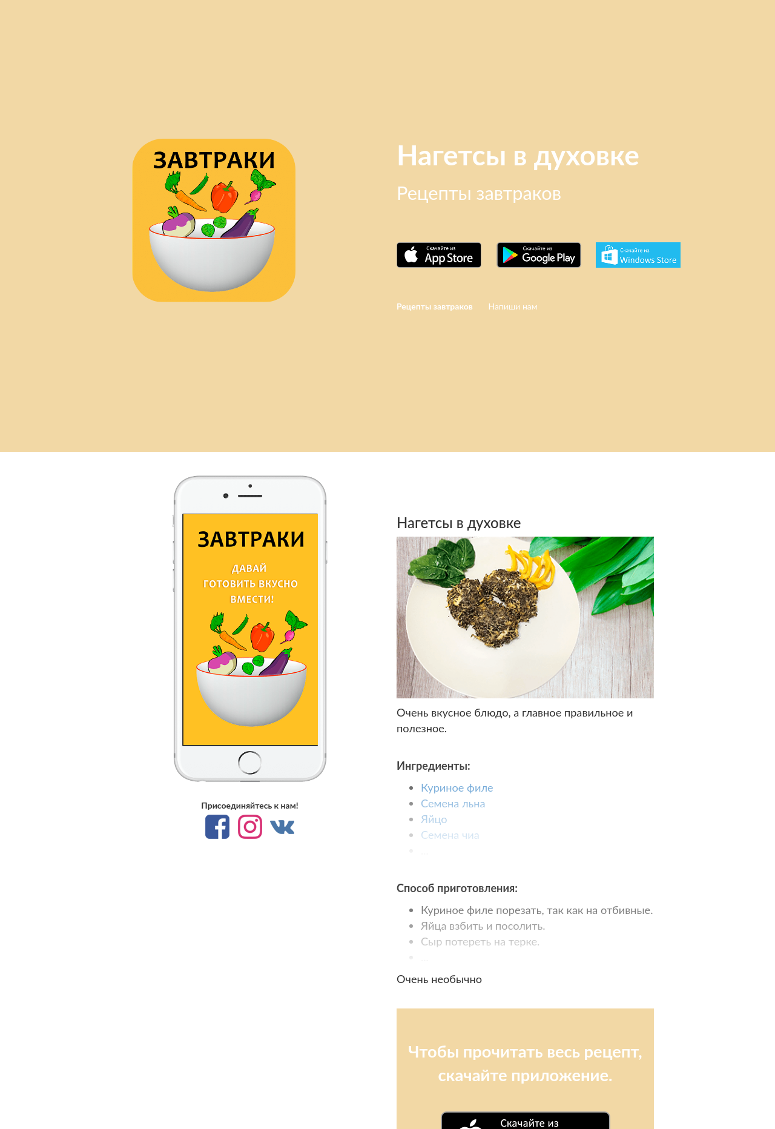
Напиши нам (512, 306)
